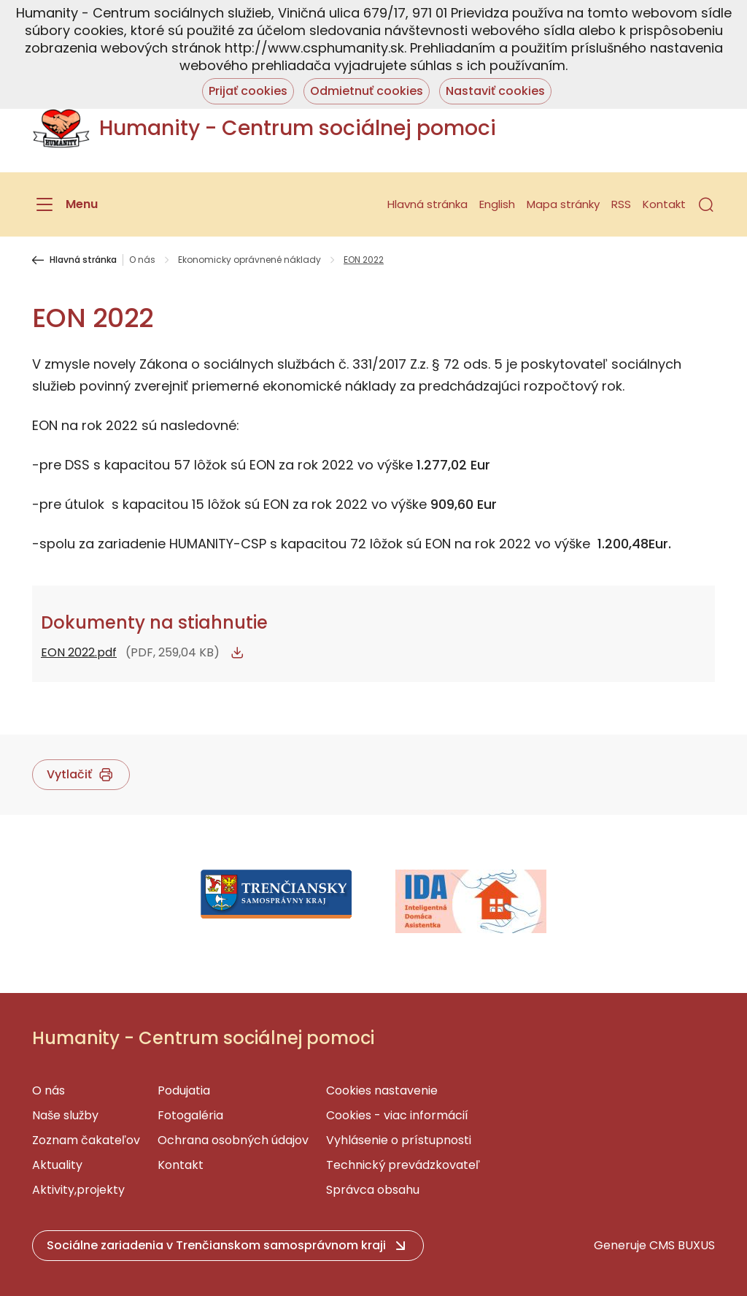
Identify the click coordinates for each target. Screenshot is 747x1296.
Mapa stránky (563, 204)
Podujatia (184, 1090)
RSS (621, 204)
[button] (706, 204)
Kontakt (664, 204)
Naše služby (65, 1115)
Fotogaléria (190, 1115)
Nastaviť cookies (495, 91)
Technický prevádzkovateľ (403, 1165)
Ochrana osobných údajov (233, 1140)
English (497, 204)
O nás (142, 260)
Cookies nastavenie (382, 1090)
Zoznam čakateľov (86, 1140)
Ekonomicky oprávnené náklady (249, 260)
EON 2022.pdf (79, 652)
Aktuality (57, 1165)
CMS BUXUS (682, 1245)
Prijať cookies (248, 91)
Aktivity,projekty (78, 1189)
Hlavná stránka (427, 204)
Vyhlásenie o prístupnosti (398, 1140)
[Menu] (65, 204)
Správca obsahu (372, 1189)
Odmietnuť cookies (366, 91)
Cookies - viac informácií (397, 1115)
